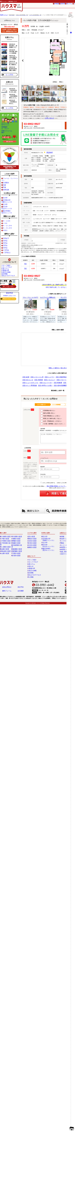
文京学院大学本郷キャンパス (7, 206)
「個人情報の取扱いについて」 (53, 487)
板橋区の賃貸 (32, 548)
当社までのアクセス (8, 292)
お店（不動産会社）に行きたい (51, 422)
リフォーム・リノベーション (10, 185)
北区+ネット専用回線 (34, 386)
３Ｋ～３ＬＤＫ (7, 233)
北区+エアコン (46, 383)
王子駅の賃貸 (4, 539)
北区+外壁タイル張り (46, 386)
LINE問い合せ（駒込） (65, 548)
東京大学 (5, 203)
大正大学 (5, 209)
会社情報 (5, 288)
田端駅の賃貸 (16, 543)
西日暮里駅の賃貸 (17, 546)
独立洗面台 (6, 187)
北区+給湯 (25, 380)
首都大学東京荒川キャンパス (7, 217)
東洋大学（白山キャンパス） (48, 546)
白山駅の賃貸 (4, 552)
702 (25, 263)
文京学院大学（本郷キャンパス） (48, 540)
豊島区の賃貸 (32, 539)
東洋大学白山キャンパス (7, 212)
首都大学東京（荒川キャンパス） (48, 550)
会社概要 (20, 569)
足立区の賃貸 (32, 546)
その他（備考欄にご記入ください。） (53, 425)
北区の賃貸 (31, 537)
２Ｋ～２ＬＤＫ (7, 230)
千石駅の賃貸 (16, 552)
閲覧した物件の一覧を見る (58, 371)
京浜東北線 (6, 194)
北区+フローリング (37, 383)
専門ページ (10, 125)
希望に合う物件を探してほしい (51, 419)
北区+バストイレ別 (33, 380)
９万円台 (5, 253)
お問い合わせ (48, 118)
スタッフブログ (7, 275)
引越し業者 (62, 552)
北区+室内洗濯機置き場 (59, 386)
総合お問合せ (6, 565)
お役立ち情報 (6, 285)
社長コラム (49, 5)
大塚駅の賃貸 (16, 539)
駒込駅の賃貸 (4, 548)
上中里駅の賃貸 (5, 541)
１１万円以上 (6, 257)
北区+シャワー (43, 380)
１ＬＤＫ (5, 228)
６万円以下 (6, 243)
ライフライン (62, 541)
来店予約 (20, 565)
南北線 (5, 190)
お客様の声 (6, 281)
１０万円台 (6, 255)
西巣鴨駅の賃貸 (17, 550)
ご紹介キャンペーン (64, 554)
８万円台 (5, 250)
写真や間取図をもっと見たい (50, 417)
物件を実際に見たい (48, 414)
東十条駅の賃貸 (5, 537)
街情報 (61, 537)
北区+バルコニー (26, 383)
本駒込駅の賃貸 (5, 550)
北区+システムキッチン (64, 380)
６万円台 (5, 246)
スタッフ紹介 (60, 5)
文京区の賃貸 (32, 541)
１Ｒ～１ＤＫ (6, 226)
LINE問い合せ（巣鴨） (65, 550)
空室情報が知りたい (48, 411)
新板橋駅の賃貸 (17, 548)
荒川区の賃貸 (32, 543)
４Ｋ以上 (5, 235)
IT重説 (60, 543)
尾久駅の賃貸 (16, 554)
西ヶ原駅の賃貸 (5, 546)
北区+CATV (25, 386)
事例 (10, 137)
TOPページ (3, 15)
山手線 (5, 192)
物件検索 (30, 5)
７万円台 (5, 248)
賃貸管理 (39, 5)
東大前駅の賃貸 (17, 537)
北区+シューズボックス (58, 383)
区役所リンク (62, 539)
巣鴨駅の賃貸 (16, 541)
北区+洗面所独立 (52, 380)
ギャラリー (10, 131)
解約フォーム (6, 569)
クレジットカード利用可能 (66, 546)
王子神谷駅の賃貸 (5, 543)
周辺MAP (49, 152)
